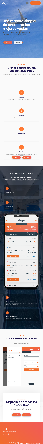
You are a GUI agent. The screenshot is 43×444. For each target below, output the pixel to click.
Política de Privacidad (19, 443)
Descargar (35, 3)
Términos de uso (27, 443)
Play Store (26, 157)
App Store (16, 157)
